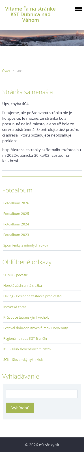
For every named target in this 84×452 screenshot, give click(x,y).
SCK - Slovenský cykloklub (23, 359)
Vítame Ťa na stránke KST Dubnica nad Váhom (30, 14)
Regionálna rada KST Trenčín (25, 338)
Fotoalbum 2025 (16, 213)
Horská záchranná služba (22, 285)
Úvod (6, 71)
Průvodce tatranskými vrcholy (26, 317)
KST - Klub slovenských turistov (27, 349)
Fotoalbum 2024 (16, 224)
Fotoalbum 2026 (16, 203)
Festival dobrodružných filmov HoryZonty (35, 328)
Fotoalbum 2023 (16, 234)
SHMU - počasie (15, 275)
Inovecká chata (14, 306)
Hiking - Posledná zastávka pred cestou (33, 296)
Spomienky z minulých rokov (25, 245)
